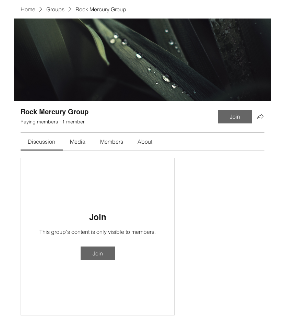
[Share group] (260, 116)
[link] (41, 141)
